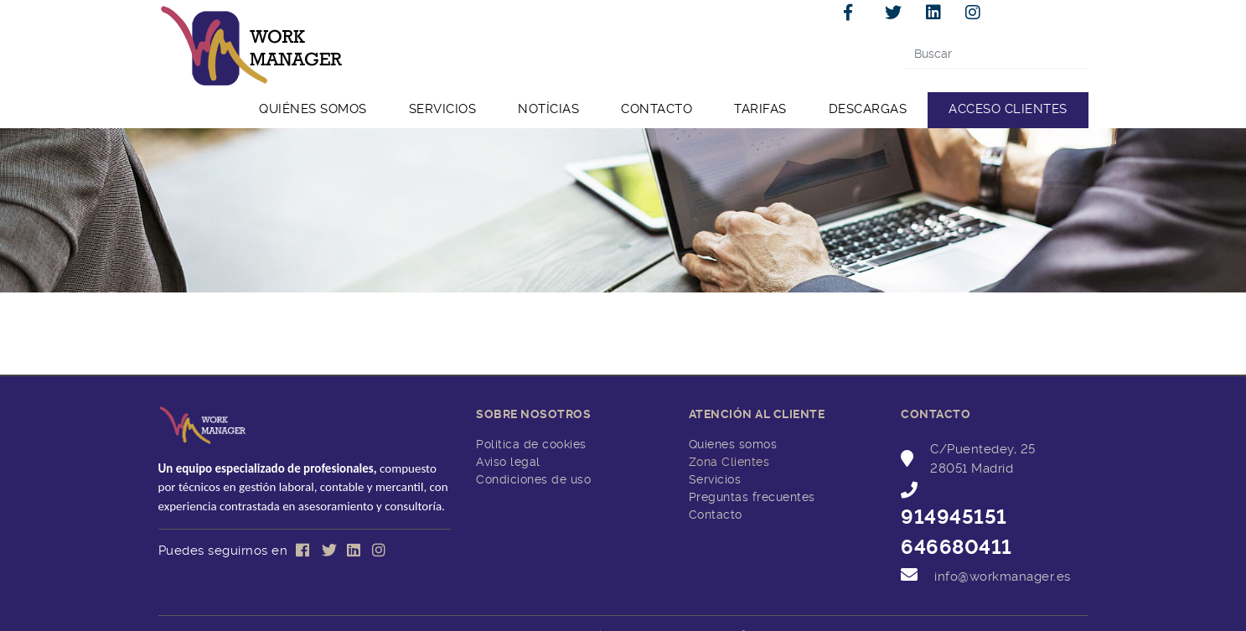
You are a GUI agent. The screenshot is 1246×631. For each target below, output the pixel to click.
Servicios (715, 479)
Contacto (715, 514)
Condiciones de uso (533, 479)
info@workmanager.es (1002, 576)
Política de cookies (531, 444)
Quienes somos (733, 444)
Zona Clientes (729, 461)
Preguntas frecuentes (752, 497)
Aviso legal (508, 461)
